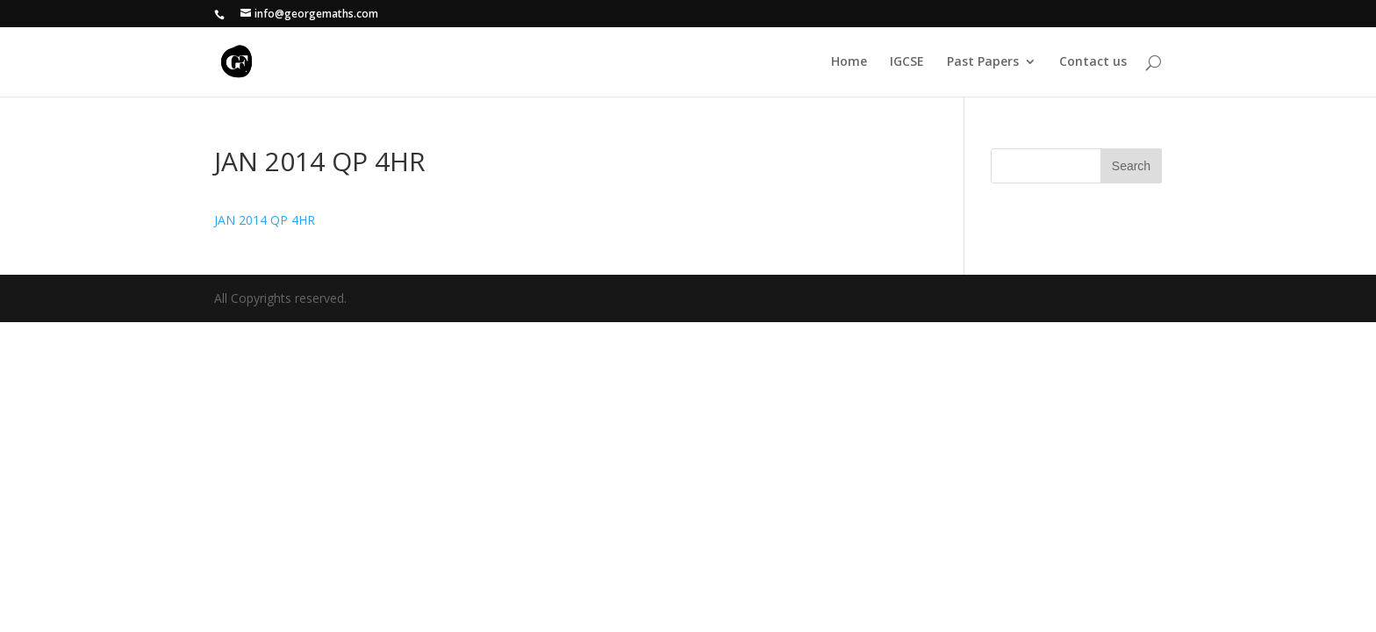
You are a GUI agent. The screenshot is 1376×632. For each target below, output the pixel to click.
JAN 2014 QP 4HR (264, 220)
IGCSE (907, 62)
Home (849, 62)
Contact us (1093, 62)
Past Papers (983, 62)
